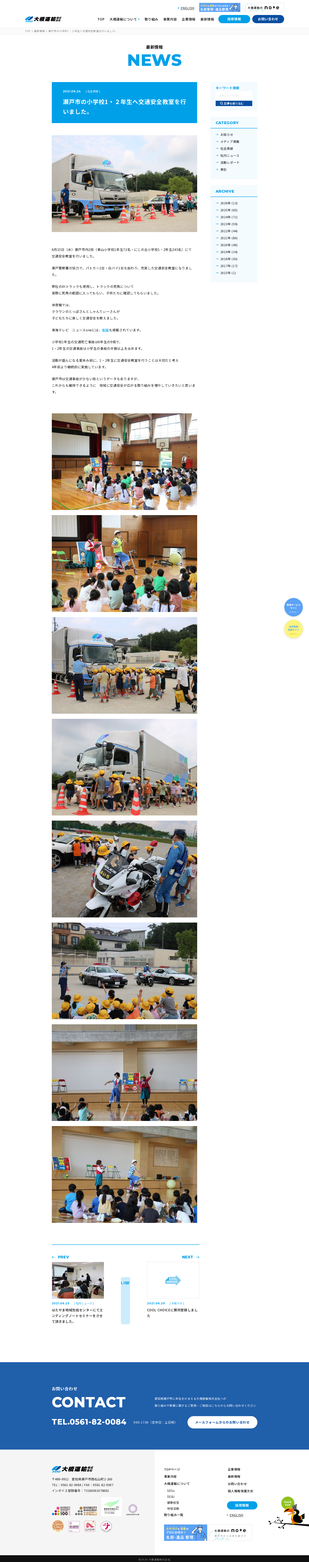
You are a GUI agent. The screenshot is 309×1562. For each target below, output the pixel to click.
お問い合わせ (268, 18)
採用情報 (234, 18)
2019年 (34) (229, 252)
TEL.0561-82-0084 (89, 1421)
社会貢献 (226, 148)
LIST (125, 1283)
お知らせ (226, 135)
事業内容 (170, 19)
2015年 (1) (228, 273)
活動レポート (230, 162)
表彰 (223, 169)
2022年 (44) (229, 231)
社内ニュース (230, 155)
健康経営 (173, 1501)
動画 (105, 329)
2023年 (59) (229, 224)
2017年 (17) (229, 266)
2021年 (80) (229, 238)
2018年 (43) (229, 259)
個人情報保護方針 (240, 1488)
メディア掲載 (230, 142)
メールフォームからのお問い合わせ (222, 1422)
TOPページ (172, 1469)
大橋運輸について (177, 1482)
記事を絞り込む (234, 103)
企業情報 (189, 19)
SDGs (171, 1489)
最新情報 (207, 19)
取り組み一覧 (174, 1513)
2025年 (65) (229, 210)
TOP (101, 19)
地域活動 (173, 1507)
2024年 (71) (229, 217)
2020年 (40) (229, 245)
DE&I (171, 1495)
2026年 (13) (229, 203)
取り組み (151, 19)
